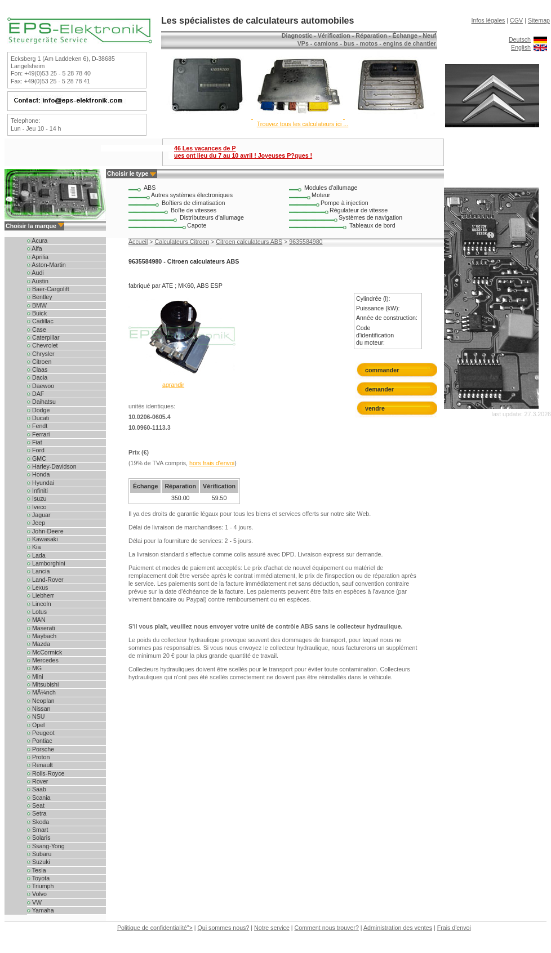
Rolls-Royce (45, 773)
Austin (37, 281)
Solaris (39, 837)
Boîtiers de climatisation (193, 202)
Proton (38, 757)
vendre (375, 408)
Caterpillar (43, 337)
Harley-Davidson (52, 466)
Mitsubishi (43, 684)
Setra (36, 813)
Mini (35, 676)
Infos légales (488, 20)
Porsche (40, 749)
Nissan (39, 708)
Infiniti (37, 490)
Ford (36, 450)
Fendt (37, 425)
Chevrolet (42, 345)
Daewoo (40, 385)
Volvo (37, 893)
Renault (40, 764)
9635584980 (305, 241)
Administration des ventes (397, 927)
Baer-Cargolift (48, 289)
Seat (36, 805)
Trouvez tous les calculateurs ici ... (302, 124)
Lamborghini (46, 563)
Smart (37, 829)
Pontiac (39, 740)
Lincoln (39, 603)
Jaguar (39, 514)
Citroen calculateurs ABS (249, 241)
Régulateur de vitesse (359, 210)
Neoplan (41, 700)
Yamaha (40, 910)
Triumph (40, 886)
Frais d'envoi (454, 927)
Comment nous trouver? (327, 927)
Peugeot (41, 732)
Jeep (36, 522)
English (521, 47)
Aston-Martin (46, 264)
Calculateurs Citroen (182, 241)
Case (36, 329)
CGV (516, 20)
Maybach (41, 636)
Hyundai (40, 482)
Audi (35, 272)
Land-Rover (45, 579)
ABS (149, 187)
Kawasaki (42, 539)
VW (34, 902)
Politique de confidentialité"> (155, 927)
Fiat (34, 442)
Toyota (38, 878)
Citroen (39, 361)
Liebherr (40, 595)
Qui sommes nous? (224, 927)
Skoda (38, 821)
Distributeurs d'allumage (212, 217)
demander (379, 389)
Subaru (39, 853)
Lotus (37, 611)
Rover (37, 781)
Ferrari (38, 434)
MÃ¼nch (41, 692)
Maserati (41, 628)
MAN (36, 619)
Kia (34, 547)
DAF (35, 393)
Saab (36, 789)
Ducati (38, 418)
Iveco (36, 507)
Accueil (138, 241)
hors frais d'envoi (211, 463)
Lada (36, 555)
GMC (36, 458)
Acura (37, 240)
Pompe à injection (344, 202)
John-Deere (45, 531)
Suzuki (38, 861)
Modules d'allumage (330, 187)
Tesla (36, 870)
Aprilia (37, 256)
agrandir (173, 384)
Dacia (37, 377)
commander (382, 370)
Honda (38, 474)
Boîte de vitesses (193, 210)
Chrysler (41, 353)
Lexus (37, 587)
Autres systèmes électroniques (192, 195)
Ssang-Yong (46, 846)
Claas (37, 369)
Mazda (38, 643)
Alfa (34, 248)
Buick (37, 313)
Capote (196, 225)
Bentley (39, 296)
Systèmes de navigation (370, 217)
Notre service (272, 927)
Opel (36, 725)
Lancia (38, 571)
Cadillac (40, 321)
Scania (39, 797)
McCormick (44, 652)
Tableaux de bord (372, 225)
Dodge (38, 410)
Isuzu (36, 498)
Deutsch (520, 39)
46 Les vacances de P (243, 152)
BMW (37, 305)
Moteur (321, 195)
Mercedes (43, 660)
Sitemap (539, 20)
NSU (36, 716)
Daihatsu (41, 401)
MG (34, 668)
